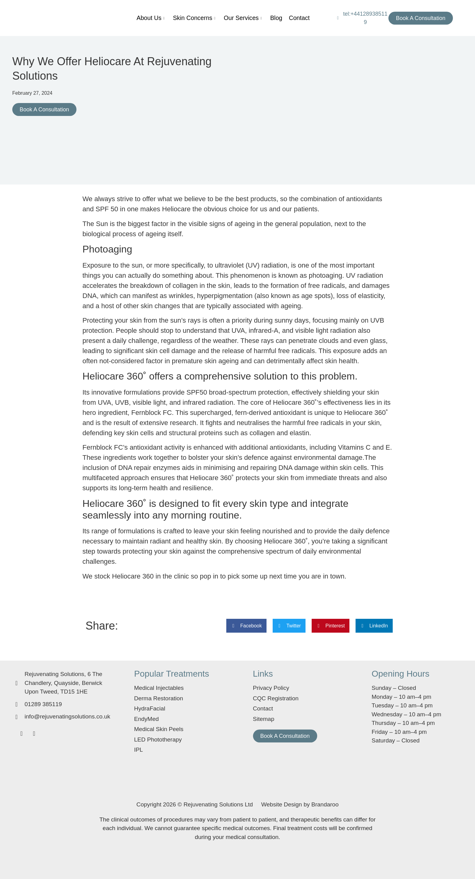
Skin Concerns (196, 18)
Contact (284, 18)
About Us (160, 18)
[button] (246, 626)
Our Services (238, 18)
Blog (266, 18)
